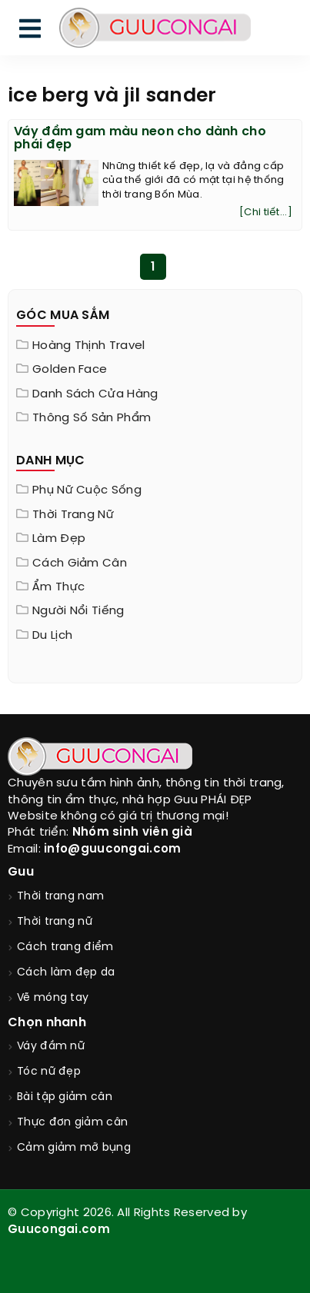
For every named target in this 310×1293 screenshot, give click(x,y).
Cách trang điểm (65, 947)
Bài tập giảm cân (64, 1097)
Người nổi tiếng (78, 611)
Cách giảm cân (79, 563)
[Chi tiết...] (265, 213)
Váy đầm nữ (51, 1046)
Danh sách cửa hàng (95, 394)
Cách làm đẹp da (66, 973)
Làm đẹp (58, 539)
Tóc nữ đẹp (49, 1072)
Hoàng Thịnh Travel (88, 346)
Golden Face (69, 370)
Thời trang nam (60, 896)
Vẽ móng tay (52, 998)
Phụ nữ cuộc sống (87, 490)
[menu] (30, 32)
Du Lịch (52, 636)
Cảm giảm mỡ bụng (74, 1148)
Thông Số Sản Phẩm (91, 418)
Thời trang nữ (73, 515)
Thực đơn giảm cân (72, 1122)
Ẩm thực (58, 587)
